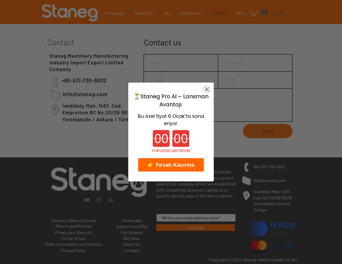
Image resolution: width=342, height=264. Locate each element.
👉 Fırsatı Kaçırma (170, 165)
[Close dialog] (207, 89)
